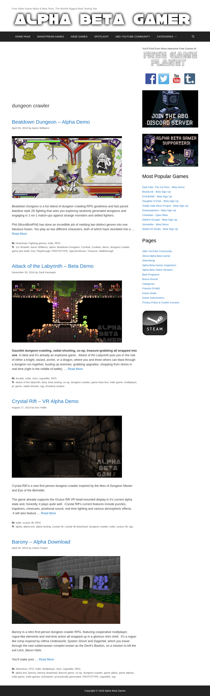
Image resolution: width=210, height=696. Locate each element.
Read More (19, 233)
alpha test (29, 526)
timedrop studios (54, 386)
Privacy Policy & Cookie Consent (160, 302)
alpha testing (43, 526)
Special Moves (77, 251)
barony (32, 672)
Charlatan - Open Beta (155, 215)
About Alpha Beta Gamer (156, 255)
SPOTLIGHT (101, 36)
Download (21, 243)
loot (33, 251)
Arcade (20, 378)
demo (105, 247)
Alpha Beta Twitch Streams (157, 269)
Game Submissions (153, 297)
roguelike (44, 378)
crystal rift (57, 526)
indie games (33, 676)
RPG (57, 243)
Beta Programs (150, 274)
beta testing (54, 382)
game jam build (20, 251)
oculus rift (28, 522)
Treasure (92, 251)
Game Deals (149, 293)
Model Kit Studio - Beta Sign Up (160, 228)
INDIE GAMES (79, 36)
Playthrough (43, 251)
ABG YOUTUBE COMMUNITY (132, 36)
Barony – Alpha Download (41, 542)
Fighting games (37, 243)
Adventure (21, 668)
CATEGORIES (168, 37)
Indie (50, 243)
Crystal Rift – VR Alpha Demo (45, 401)
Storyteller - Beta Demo (155, 224)
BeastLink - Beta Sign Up (156, 191)
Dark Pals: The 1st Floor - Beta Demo (163, 187)
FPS (31, 668)
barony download (47, 672)
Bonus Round (150, 279)
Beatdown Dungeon (68, 247)
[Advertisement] (74, 70)
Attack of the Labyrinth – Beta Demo (52, 266)
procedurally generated (68, 676)
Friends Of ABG (151, 288)
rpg (42, 386)
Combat (85, 247)
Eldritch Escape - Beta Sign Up (159, 219)
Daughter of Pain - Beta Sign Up (160, 201)
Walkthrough (106, 251)
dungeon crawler (119, 247)
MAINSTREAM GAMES (50, 36)
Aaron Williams (39, 247)
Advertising (148, 260)
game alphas (126, 672)
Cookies (96, 247)
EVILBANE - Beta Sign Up (157, 196)
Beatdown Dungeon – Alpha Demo (51, 122)
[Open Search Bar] (193, 37)
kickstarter (47, 676)
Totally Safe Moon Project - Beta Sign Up (165, 205)
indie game (116, 382)
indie (112, 526)
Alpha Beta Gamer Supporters (159, 265)
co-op (66, 382)
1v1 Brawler (22, 247)
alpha (52, 247)
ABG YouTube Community (157, 251)
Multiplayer (48, 668)
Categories (148, 283)
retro (35, 378)
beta (44, 382)
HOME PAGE (22, 36)
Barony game (66, 672)
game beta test (99, 382)
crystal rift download (76, 526)
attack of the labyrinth (28, 382)
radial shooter (31, 386)
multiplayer (130, 382)
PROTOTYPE (60, 251)
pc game (17, 386)
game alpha (110, 672)
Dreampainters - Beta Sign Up (159, 210)
